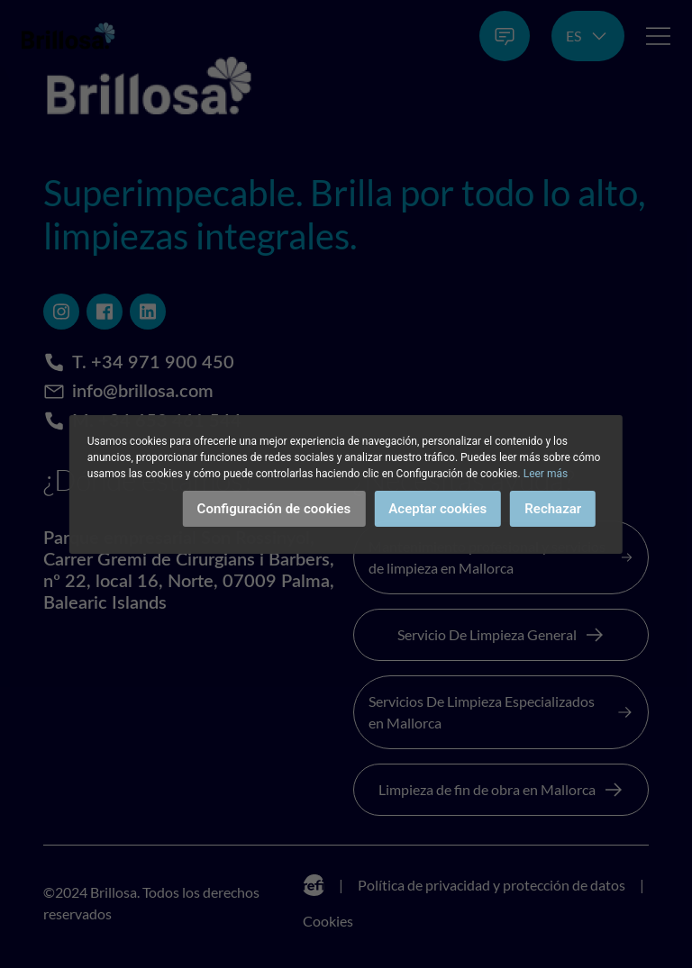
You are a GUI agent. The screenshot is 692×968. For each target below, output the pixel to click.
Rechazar (552, 509)
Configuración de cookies (274, 509)
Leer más (546, 473)
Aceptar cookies (437, 509)
